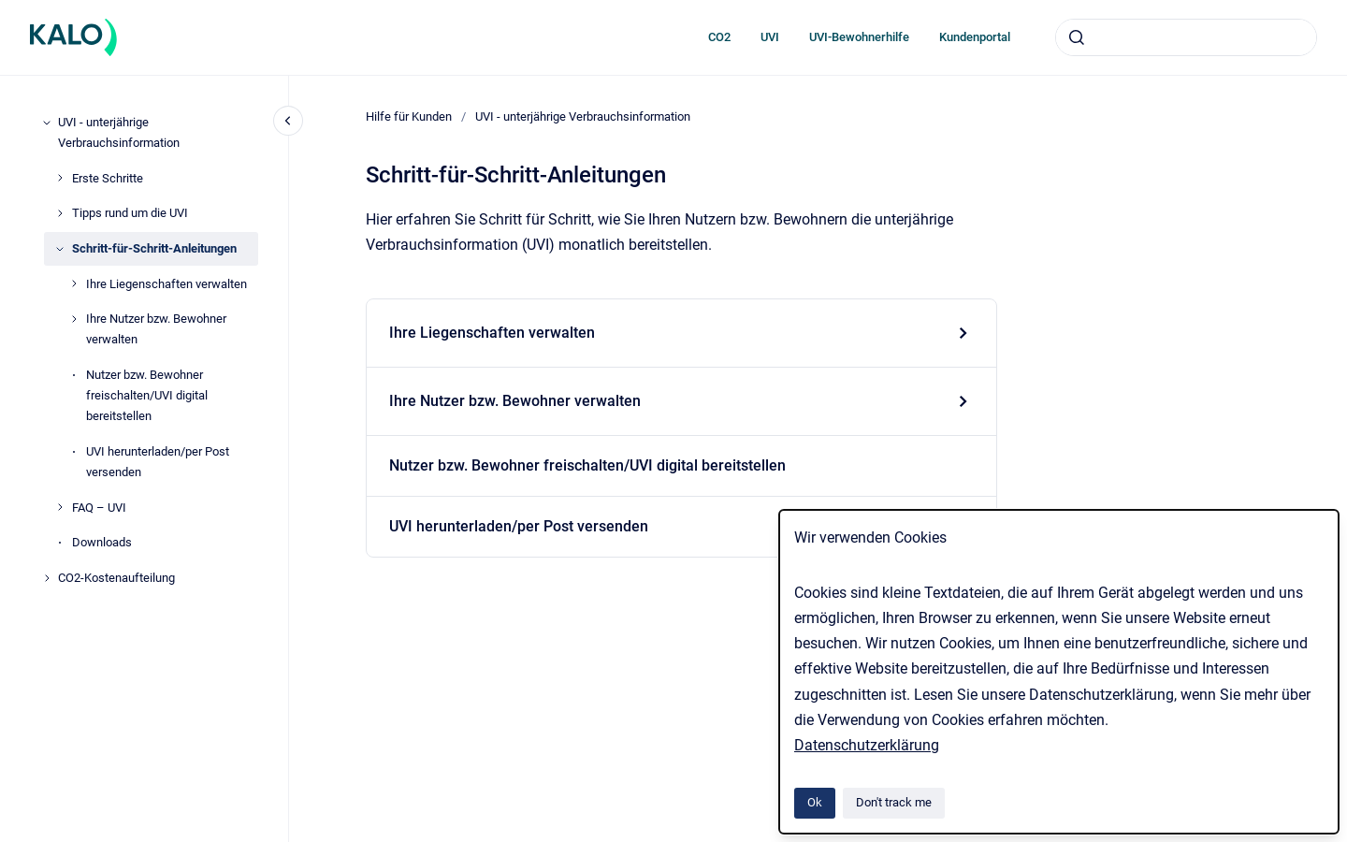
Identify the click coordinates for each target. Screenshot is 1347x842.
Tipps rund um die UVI (130, 213)
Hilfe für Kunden (409, 116)
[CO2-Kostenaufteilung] (46, 578)
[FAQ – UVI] (59, 507)
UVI (769, 37)
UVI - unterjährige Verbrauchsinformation (119, 132)
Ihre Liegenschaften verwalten (166, 284)
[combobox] (1186, 37)
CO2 (719, 37)
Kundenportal (974, 37)
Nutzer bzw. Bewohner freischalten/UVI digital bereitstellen (147, 395)
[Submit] (1077, 37)
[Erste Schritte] (59, 177)
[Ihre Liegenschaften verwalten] (73, 283)
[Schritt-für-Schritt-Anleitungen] (59, 248)
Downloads (102, 542)
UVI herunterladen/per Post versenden (157, 461)
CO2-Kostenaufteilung (116, 578)
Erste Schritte (107, 178)
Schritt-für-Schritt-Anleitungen (154, 248)
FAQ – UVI (99, 508)
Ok (814, 802)
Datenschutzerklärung (866, 745)
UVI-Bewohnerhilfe (859, 37)
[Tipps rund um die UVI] (59, 213)
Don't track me (894, 802)
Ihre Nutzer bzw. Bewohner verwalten (156, 329)
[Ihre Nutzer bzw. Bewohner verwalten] (73, 319)
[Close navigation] (288, 121)
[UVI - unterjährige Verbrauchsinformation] (46, 122)
